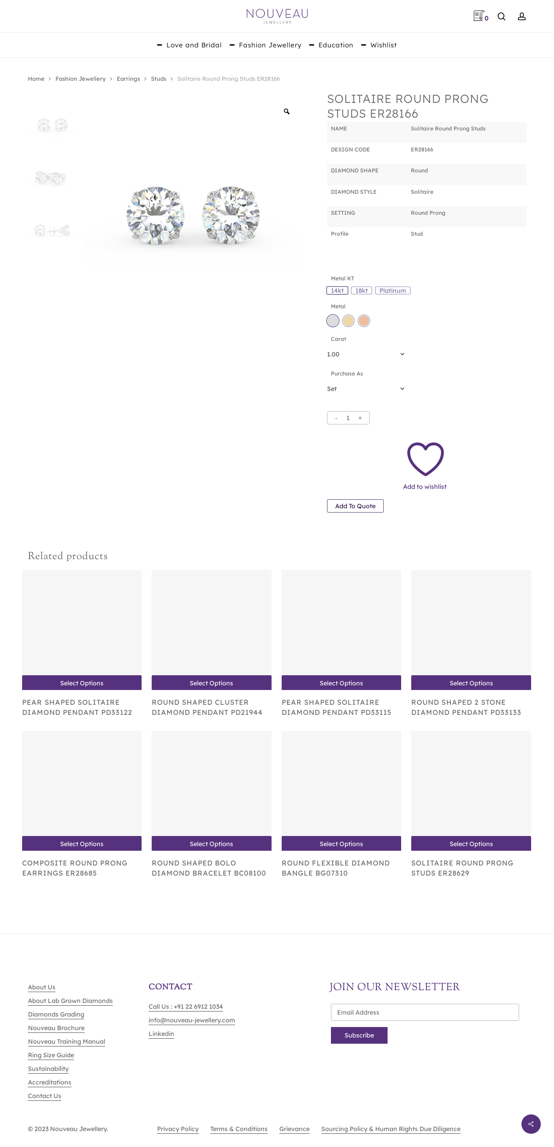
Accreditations (49, 1082)
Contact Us (44, 1096)
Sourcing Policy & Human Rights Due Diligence (391, 1129)
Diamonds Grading (56, 1014)
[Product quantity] (348, 418)
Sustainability (48, 1068)
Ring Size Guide (51, 1055)
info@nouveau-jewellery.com (192, 1020)
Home (36, 78)
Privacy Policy (178, 1129)
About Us (41, 987)
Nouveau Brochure (56, 1028)
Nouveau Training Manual (66, 1041)
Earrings (128, 78)
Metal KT (342, 278)
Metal (338, 306)
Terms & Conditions (239, 1129)
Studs (158, 78)
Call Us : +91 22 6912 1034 (186, 1006)
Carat (338, 338)
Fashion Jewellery (80, 78)
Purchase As (347, 373)
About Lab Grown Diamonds (70, 1000)
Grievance (294, 1129)
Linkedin (161, 1034)
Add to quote (355, 506)
